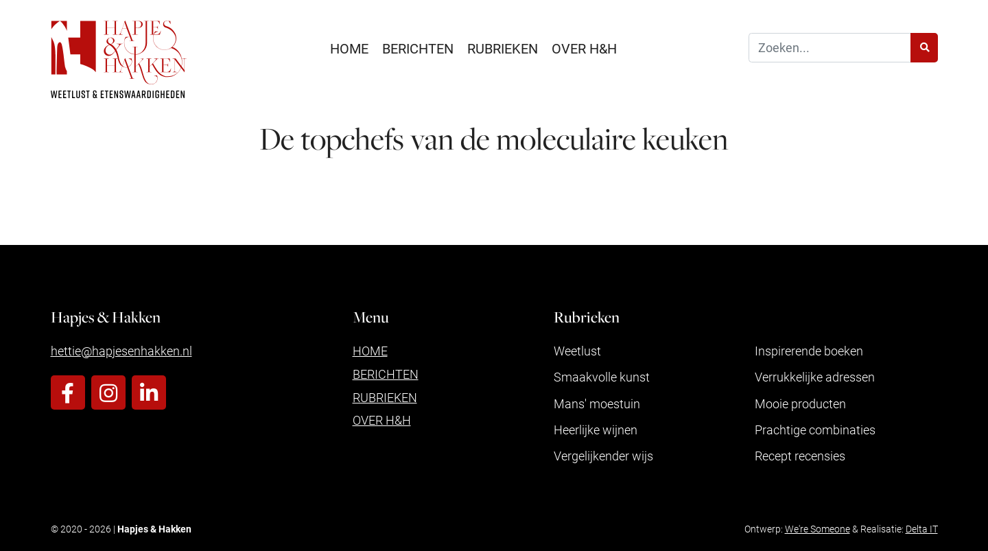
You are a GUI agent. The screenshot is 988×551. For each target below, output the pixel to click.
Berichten (418, 48)
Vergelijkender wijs (603, 455)
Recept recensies (800, 455)
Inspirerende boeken (809, 350)
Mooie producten (800, 403)
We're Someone (817, 528)
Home (349, 48)
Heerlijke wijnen (595, 429)
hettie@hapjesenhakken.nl (121, 350)
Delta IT (922, 528)
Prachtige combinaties (815, 429)
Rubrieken (502, 48)
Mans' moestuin (597, 403)
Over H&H (584, 48)
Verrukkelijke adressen (815, 376)
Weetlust (577, 350)
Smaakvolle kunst (602, 376)
